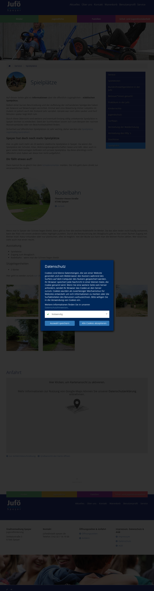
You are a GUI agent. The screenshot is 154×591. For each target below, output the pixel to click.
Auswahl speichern (59, 323)
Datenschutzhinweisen (56, 307)
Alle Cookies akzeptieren (94, 323)
